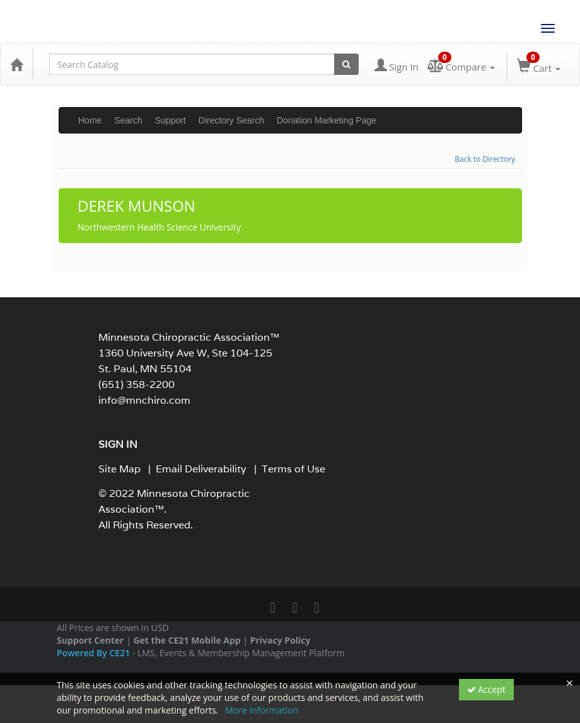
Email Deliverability (201, 468)
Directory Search (231, 120)
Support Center (90, 640)
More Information (261, 710)
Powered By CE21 (94, 653)
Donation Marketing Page (326, 120)
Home (90, 120)
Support (170, 120)
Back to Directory (485, 159)
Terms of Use (293, 468)
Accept (486, 689)
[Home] (16, 64)
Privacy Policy (280, 640)
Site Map (119, 468)
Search (128, 120)
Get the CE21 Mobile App (186, 640)
